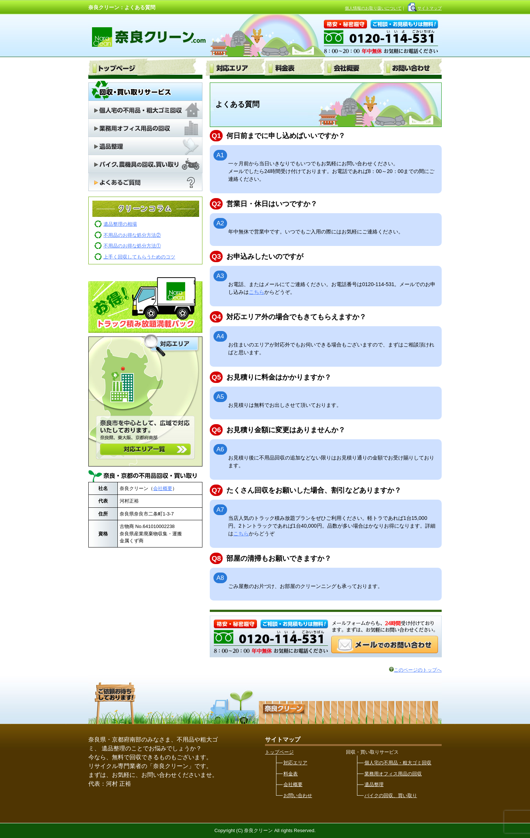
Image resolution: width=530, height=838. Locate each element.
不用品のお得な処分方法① (132, 246)
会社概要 (162, 488)
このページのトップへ (415, 670)
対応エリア (295, 762)
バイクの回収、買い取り (390, 795)
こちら (256, 292)
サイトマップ (429, 8)
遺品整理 (374, 784)
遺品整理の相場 (120, 224)
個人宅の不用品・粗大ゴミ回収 (397, 762)
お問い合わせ (297, 795)
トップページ (279, 752)
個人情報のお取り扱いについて (373, 8)
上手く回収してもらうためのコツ (139, 257)
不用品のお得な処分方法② (132, 235)
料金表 (290, 774)
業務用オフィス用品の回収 (393, 774)
